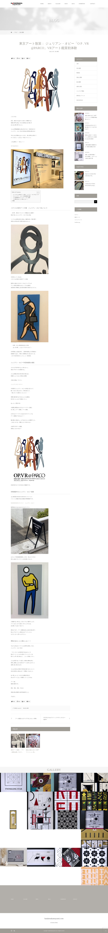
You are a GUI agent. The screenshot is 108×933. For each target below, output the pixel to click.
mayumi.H (19, 708)
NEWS (66, 3)
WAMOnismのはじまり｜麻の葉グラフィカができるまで (91, 127)
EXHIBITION (82, 3)
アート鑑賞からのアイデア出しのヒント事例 (25, 718)
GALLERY (58, 3)
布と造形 (79, 68)
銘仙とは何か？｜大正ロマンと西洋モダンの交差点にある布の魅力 (91, 137)
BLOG (73, 3)
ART (78, 63)
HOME (42, 3)
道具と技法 (79, 86)
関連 (14, 200)
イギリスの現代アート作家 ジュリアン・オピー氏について (27, 194)
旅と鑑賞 (57, 51)
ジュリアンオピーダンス (16, 384)
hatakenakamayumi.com (53, 918)
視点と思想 (79, 77)
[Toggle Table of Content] (37, 192)
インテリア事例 (80, 91)
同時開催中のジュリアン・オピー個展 (22, 197)
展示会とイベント (81, 95)
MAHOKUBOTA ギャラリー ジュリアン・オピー (22, 503)
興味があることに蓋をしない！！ (21, 199)
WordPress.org (77, 222)
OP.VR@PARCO (14, 146)
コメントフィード (78, 219)
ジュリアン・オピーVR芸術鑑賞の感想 (22, 196)
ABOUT (49, 3)
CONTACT (92, 3)
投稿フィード (77, 217)
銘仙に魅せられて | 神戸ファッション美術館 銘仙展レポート (91, 117)
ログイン (76, 214)
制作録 (78, 72)
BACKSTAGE (80, 100)
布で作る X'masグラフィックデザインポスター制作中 (54, 718)
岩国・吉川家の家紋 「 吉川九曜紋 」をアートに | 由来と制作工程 (91, 156)
